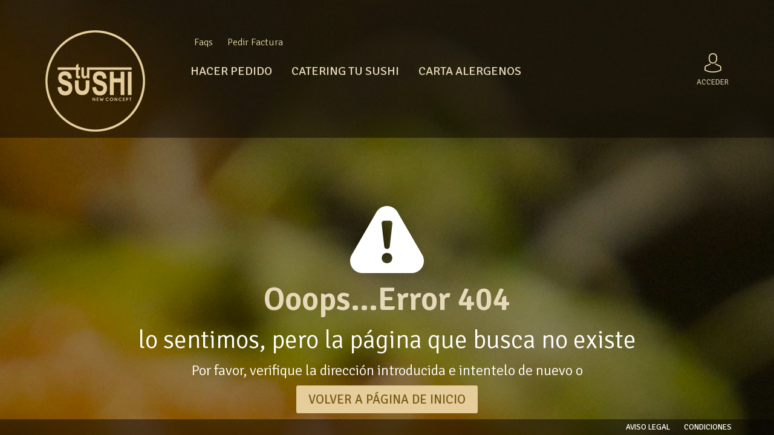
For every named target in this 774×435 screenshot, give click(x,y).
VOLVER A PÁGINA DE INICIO (387, 399)
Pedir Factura (255, 42)
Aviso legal (648, 427)
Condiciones (708, 427)
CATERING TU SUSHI (345, 71)
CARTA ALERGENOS (469, 71)
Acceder (713, 67)
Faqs (203, 42)
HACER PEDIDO (231, 71)
